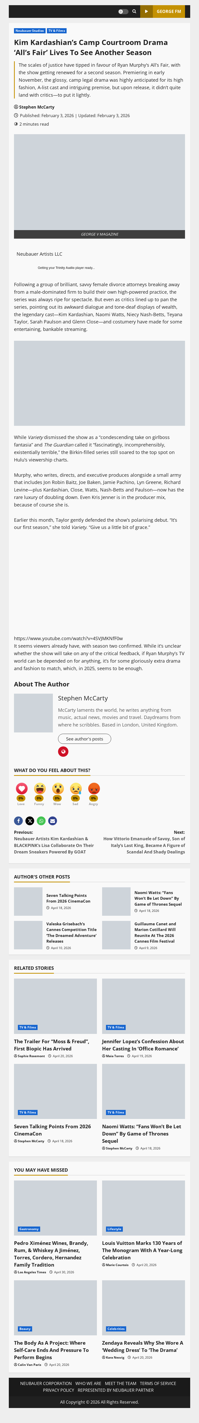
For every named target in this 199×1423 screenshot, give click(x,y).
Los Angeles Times (32, 1282)
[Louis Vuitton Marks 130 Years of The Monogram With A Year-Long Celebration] (143, 1217)
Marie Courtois (117, 1275)
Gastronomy (29, 1239)
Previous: (57, 845)
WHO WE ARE (88, 1393)
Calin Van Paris (29, 1374)
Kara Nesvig (115, 1374)
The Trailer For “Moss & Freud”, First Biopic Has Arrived (54, 1047)
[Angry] (99, 793)
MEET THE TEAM (120, 1393)
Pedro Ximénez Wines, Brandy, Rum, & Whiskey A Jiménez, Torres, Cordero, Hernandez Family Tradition (53, 1263)
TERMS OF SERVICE (158, 1393)
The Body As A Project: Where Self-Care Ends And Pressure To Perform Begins (54, 1359)
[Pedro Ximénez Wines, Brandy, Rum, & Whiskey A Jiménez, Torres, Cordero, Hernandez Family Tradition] (55, 1217)
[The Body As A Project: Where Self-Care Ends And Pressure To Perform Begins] (55, 1317)
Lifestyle (114, 1239)
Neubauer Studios (30, 30)
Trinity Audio (65, 268)
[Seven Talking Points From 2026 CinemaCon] (55, 1101)
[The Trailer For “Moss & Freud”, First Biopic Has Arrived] (55, 1008)
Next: (142, 845)
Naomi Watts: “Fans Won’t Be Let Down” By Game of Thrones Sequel (116, 904)
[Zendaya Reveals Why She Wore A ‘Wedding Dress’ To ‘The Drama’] (143, 1317)
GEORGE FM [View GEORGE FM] (160, 11)
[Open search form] (134, 11)
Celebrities (116, 1338)
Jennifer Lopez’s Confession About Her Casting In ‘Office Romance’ (137, 1051)
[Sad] (80, 793)
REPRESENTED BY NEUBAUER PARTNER (116, 1400)
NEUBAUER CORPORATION (46, 1393)
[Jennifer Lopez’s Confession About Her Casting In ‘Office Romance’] (143, 1008)
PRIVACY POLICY (58, 1400)
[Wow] (60, 793)
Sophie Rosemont (31, 1058)
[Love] (22, 793)
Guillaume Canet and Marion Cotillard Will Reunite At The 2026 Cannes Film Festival (116, 938)
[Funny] (41, 793)
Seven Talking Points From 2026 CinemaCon (28, 904)
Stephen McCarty (36, 107)
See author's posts (86, 739)
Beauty (25, 1338)
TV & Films (56, 30)
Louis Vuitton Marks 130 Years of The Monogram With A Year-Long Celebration (141, 1260)
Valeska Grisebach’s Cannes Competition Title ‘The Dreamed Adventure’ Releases (28, 938)
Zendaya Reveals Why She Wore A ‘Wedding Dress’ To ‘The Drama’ (142, 1359)
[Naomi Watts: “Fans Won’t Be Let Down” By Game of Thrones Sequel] (143, 1101)
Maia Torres (115, 1065)
